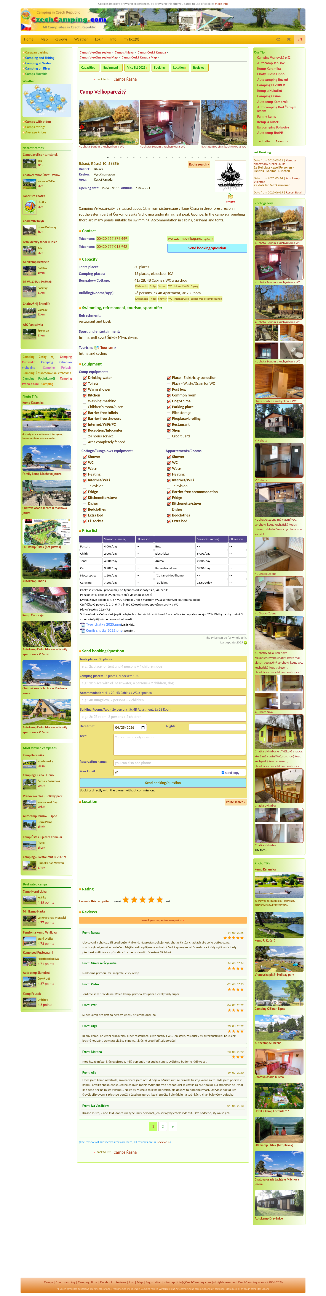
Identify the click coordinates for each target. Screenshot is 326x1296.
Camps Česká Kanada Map (139, 57)
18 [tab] (218, 158)
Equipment (110, 68)
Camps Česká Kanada (152, 52)
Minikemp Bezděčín (36, 262)
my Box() (131, 39)
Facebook (106, 1282)
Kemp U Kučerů (268, 122)
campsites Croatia (260, 1288)
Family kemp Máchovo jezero (42, 474)
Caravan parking (36, 52)
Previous (82, 127)
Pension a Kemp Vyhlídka (40, 932)
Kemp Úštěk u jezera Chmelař (42, 837)
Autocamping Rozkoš (273, 79)
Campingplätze (87, 1282)
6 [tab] (140, 158)
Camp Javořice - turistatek (40, 155)
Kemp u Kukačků (269, 90)
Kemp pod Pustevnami (38, 953)
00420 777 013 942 (112, 246)
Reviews (61, 39)
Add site (264, 141)
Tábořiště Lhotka (34, 196)
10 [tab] (166, 158)
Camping (47, 384)
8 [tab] (153, 158)
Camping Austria (149, 1288)
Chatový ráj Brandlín (36, 304)
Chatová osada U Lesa (269, 1077)
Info (113, 39)
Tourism (106, 347)
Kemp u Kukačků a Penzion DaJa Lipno (275, 185)
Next (244, 127)
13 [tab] (186, 158)
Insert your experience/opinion (163, 920)
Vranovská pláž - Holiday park (42, 796)
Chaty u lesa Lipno (270, 74)
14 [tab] (192, 158)
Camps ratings (35, 127)
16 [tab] (205, 158)
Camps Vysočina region (95, 52)
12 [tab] (179, 158)
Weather (81, 39)
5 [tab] (134, 158)
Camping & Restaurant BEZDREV (44, 857)
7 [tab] (147, 158)
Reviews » (163, 1142)
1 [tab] (108, 158)
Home (29, 39)
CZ (278, 39)
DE (289, 39)
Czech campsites (68, 1288)
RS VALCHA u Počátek (37, 282)
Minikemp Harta (34, 911)
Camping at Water (38, 63)
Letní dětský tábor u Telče (40, 242)
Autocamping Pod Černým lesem (276, 109)
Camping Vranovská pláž (274, 57)
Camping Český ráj (38, 357)
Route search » (199, 165)
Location (179, 68)
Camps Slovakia (36, 74)
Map (44, 39)
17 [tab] (211, 158)
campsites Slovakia (225, 1288)
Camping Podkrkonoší (39, 378)
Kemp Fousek (32, 994)
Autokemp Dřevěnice (269, 1218)
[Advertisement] (47, 1039)
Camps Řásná (125, 79)
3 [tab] (121, 158)
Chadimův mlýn (33, 221)
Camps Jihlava (124, 52)
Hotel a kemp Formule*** (272, 1111)
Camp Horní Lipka (34, 891)
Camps (48, 1282)
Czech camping (65, 1282)
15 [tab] (199, 158)
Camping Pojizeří (57, 368)
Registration (153, 1282)
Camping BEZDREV (271, 85)
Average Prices (35, 132)
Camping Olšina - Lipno (38, 775)
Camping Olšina (269, 96)
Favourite (282, 141)
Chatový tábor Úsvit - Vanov (41, 175)
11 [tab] (173, 158)
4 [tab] (127, 158)
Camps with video (38, 122)
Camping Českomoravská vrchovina (47, 373)
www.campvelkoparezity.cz (189, 238)
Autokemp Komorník (272, 101)
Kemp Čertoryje (32, 615)
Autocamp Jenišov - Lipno (40, 816)
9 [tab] (160, 158)
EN (299, 39)
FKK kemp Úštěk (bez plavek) (41, 547)
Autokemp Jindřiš (34, 581)
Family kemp (266, 116)
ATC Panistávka (33, 325)
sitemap (169, 1282)
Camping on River (38, 68)
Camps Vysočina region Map (99, 57)
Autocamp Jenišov (270, 63)
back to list (103, 79)
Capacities (88, 68)
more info (221, 4)
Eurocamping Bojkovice (273, 127)
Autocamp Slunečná (36, 973)
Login (99, 39)
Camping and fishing (39, 58)
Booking (159, 68)
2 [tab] (114, 158)
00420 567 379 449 (112, 238)
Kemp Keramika (32, 403)
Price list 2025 (136, 68)
